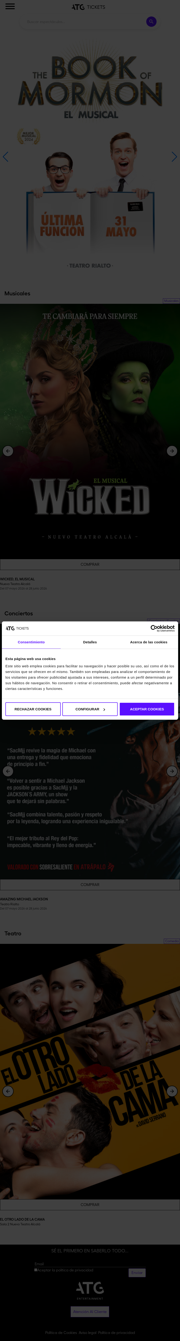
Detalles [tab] (90, 642)
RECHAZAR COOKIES (33, 709)
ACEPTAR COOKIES (147, 709)
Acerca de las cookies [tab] (148, 642)
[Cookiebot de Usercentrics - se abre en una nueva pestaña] (154, 628)
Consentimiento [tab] (31, 642)
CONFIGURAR (90, 709)
